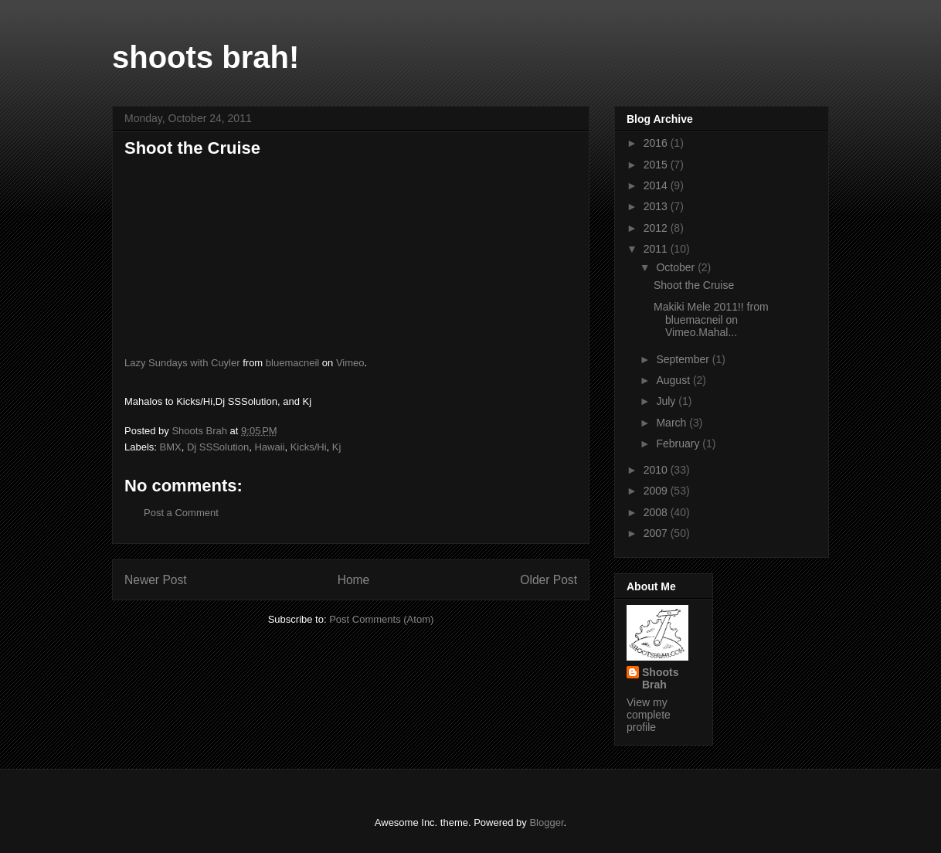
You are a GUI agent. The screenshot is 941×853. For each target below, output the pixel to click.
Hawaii (269, 447)
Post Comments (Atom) (381, 619)
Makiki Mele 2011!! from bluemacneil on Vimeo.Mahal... (711, 320)
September (684, 359)
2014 (657, 185)
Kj (336, 447)
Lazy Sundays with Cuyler (182, 363)
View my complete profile (649, 714)
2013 (657, 206)
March (672, 422)
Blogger (546, 822)
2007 (657, 533)
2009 (657, 490)
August (674, 380)
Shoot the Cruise (694, 285)
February (679, 443)
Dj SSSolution (218, 447)
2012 (657, 228)
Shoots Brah (660, 678)
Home (354, 579)
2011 (657, 249)
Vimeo (350, 363)
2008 (657, 512)
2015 (657, 164)
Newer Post (155, 579)
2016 (657, 143)
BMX (171, 447)
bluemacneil (292, 363)
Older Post (548, 579)
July (667, 401)
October (677, 267)
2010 (657, 470)
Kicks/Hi (308, 447)
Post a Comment (181, 512)
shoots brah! (205, 57)
